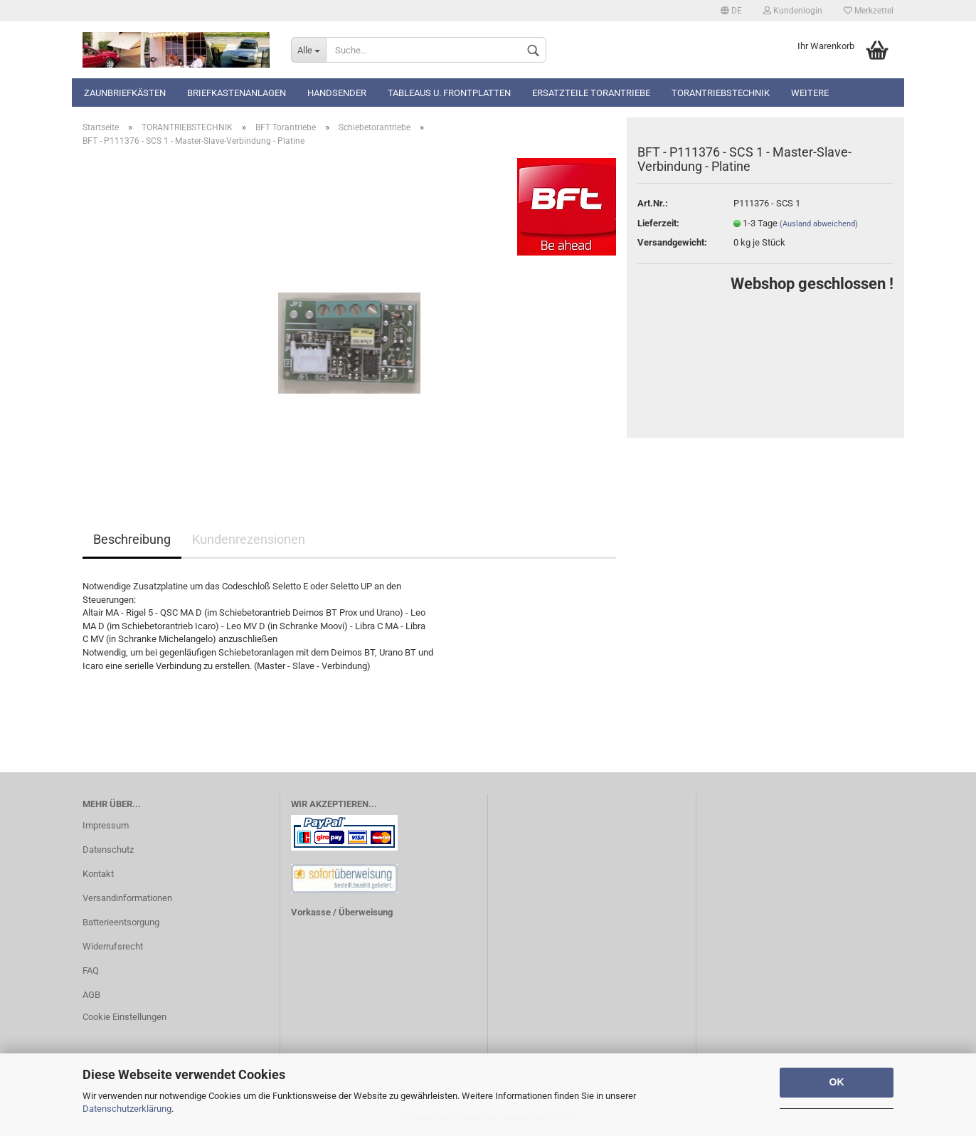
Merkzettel (868, 11)
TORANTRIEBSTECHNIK (721, 93)
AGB (91, 994)
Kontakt (98, 873)
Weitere (810, 93)
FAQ (91, 970)
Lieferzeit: (658, 223)
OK (836, 1082)
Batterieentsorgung (121, 922)
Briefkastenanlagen (236, 93)
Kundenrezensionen (248, 539)
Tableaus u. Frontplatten (449, 93)
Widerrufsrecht (113, 946)
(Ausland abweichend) (819, 223)
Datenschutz (108, 849)
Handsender (336, 93)
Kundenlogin (792, 11)
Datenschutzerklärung (127, 1108)
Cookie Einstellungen (124, 1016)
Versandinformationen (127, 898)
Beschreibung (132, 539)
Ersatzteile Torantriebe (591, 93)
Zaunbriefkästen (125, 93)
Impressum (106, 825)
